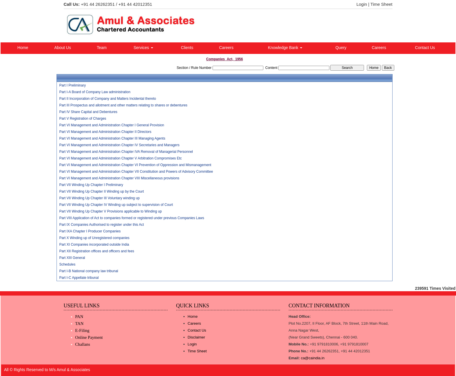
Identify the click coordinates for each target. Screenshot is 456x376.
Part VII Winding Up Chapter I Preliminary (91, 185)
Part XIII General (72, 258)
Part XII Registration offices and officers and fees (96, 251)
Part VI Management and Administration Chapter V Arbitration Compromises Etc (120, 158)
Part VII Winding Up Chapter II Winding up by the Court (101, 191)
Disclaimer (196, 337)
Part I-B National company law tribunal (88, 271)
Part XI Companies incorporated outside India (94, 244)
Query (340, 47)
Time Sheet (381, 4)
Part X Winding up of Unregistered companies (94, 238)
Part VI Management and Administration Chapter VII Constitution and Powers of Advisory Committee (136, 172)
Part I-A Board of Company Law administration (94, 92)
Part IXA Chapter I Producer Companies (90, 231)
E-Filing (82, 330)
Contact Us (425, 47)
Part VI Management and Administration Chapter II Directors (105, 132)
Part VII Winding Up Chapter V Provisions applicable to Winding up (110, 211)
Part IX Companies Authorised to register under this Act (101, 225)
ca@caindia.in (312, 358)
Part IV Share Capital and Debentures (88, 112)
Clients (187, 47)
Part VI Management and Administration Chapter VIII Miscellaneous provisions (119, 178)
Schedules (67, 264)
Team (101, 47)
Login (361, 4)
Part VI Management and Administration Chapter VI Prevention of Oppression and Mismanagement (135, 165)
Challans (82, 344)
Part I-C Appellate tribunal (79, 278)
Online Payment (89, 337)
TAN (79, 323)
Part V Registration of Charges (82, 118)
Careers (226, 47)
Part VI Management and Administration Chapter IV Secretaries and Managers (119, 145)
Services (143, 47)
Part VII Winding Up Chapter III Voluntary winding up (99, 198)
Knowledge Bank (285, 47)
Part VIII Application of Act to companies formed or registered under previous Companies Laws (131, 218)
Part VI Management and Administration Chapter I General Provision (111, 125)
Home (22, 47)
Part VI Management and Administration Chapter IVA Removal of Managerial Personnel (126, 152)
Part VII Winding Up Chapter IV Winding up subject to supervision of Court (116, 205)
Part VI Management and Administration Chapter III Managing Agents (112, 138)
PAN (79, 316)
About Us (62, 47)
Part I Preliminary (72, 85)
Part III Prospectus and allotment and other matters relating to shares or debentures (123, 105)
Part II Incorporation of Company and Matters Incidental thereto (107, 99)
